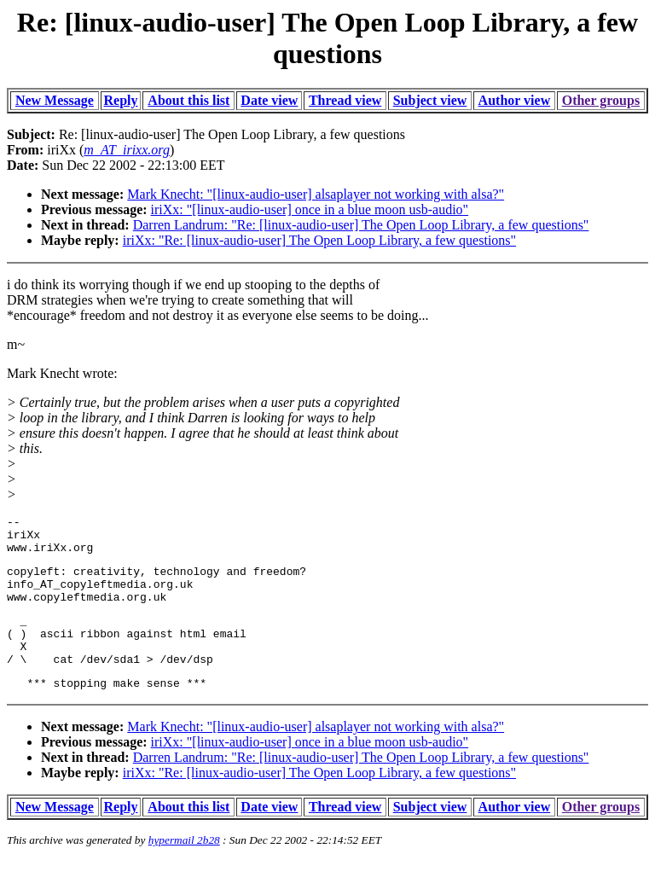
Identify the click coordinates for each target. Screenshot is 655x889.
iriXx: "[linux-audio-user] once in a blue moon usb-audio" (310, 209)
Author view (514, 100)
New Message (54, 100)
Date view (269, 100)
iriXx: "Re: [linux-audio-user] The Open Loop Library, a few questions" (319, 240)
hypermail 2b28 (184, 868)
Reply (121, 100)
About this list (188, 100)
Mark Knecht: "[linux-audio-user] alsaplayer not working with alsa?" (315, 194)
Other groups (601, 100)
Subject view (430, 100)
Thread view (345, 100)
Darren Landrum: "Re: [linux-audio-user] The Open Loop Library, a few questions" (361, 225)
